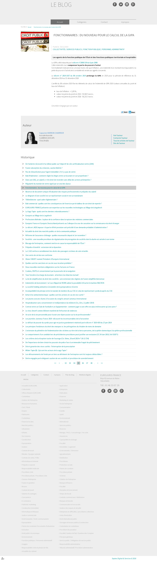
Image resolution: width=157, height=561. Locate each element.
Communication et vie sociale (70, 504)
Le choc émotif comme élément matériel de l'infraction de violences (51, 311)
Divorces (63, 429)
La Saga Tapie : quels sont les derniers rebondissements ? (47, 211)
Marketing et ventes (66, 400)
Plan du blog (69, 375)
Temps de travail (65, 494)
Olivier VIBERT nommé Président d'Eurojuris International (47, 259)
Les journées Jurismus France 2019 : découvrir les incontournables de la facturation (57, 319)
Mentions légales (85, 375)
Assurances (63, 436)
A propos (125, 22)
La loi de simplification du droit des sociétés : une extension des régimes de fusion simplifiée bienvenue (64, 279)
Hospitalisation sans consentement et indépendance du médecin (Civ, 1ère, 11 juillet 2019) (59, 303)
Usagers (24, 544)
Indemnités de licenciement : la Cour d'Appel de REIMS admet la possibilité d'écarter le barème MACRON (64, 283)
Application (64, 386)
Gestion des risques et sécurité (70, 508)
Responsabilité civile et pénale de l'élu (35, 548)
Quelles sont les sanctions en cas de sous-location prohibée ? (48, 263)
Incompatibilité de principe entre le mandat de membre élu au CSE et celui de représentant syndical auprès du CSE (68, 291)
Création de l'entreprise (68, 479)
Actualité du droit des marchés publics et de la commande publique (50, 231)
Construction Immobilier (30, 508)
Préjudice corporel (28, 465)
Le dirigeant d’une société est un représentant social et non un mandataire (54, 196)
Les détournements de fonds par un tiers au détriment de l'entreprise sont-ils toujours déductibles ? (63, 354)
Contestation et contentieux (69, 526)
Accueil (60, 22)
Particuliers (63, 393)
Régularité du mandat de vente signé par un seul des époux (48, 184)
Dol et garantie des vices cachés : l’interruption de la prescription (50, 346)
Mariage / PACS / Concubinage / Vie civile (74, 432)
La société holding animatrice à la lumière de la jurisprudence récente (51, 287)
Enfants (24, 432)
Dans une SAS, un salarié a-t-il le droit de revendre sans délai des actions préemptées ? (58, 180)
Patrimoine (25, 414)
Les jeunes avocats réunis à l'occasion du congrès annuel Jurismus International (55, 299)
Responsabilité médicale (30, 468)
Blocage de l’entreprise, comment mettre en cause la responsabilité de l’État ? (55, 243)
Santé (62, 414)
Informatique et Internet (30, 461)
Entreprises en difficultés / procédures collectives (77, 512)
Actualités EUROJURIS (29, 386)
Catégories (81, 22)
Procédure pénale (66, 472)
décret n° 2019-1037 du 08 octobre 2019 (70, 76)
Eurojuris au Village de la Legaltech (38, 215)
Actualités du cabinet (29, 551)
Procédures (64, 461)
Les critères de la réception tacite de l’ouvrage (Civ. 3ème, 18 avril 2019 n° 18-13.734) (57, 338)
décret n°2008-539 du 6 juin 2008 (85, 62)
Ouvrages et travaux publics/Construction (74, 522)
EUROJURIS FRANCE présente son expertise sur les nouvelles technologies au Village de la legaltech (63, 207)
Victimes (62, 476)
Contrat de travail (28, 450)
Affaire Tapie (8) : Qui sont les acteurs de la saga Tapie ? (46, 350)
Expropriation (26, 443)
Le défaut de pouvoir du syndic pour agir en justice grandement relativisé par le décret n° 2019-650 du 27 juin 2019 (68, 322)
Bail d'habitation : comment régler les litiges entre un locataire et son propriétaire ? (56, 176)
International (64, 422)
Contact (104, 22)
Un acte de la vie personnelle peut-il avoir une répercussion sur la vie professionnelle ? (58, 314)
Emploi (24, 411)
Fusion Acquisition (28, 483)
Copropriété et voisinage (68, 440)
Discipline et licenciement (69, 490)
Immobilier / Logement (67, 447)
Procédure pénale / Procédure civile (34, 476)
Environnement (65, 418)
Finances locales (27, 422)
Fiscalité (62, 443)
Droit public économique (30, 533)
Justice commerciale (29, 515)
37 (87, 363)
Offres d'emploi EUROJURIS (31, 393)
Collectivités (26, 389)
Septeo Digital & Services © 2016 (124, 558)
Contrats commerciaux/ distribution (72, 497)
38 (91, 363)
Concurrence (26, 497)
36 (83, 363)
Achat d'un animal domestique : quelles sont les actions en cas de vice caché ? (54, 295)
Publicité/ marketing (29, 504)
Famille (62, 411)
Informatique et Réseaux (30, 512)
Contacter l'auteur (120, 138)
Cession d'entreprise (29, 479)
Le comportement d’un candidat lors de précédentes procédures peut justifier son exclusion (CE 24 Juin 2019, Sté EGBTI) (71, 334)
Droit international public (68, 519)
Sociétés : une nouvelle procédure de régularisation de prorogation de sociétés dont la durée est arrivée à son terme (69, 239)
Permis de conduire (66, 468)
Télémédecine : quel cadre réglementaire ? (41, 199)
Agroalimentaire (65, 454)
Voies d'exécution (66, 515)
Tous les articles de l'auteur (123, 140)
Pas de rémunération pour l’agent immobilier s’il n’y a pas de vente (50, 172)
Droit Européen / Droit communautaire (35, 519)
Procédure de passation (68, 530)
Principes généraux (66, 537)
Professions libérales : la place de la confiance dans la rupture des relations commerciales (59, 219)
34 (74, 363)
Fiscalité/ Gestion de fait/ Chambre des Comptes (77, 533)
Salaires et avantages (29, 494)
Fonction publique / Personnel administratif (37, 540)
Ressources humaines (29, 404)
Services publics (65, 425)
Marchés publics (27, 425)
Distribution (64, 458)
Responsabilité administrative (70, 544)
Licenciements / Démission (69, 450)
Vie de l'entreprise (66, 404)
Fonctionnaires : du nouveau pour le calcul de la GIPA (47, 27)
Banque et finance (66, 483)
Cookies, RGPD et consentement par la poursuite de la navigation (50, 271)
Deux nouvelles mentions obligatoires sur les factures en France (50, 267)
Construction (26, 440)
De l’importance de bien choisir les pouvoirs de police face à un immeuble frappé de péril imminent (62, 342)
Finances (63, 396)
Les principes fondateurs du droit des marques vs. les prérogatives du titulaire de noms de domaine (63, 326)
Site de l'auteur (119, 143)
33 (70, 363)
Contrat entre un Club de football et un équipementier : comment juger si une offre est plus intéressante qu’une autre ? (71, 307)
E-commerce (26, 501)
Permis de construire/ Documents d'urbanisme (38, 526)
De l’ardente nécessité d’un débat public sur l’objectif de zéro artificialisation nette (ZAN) (59, 164)
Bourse (24, 486)
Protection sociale (66, 465)
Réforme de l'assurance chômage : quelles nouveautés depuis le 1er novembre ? (55, 235)
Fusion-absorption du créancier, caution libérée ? (44, 168)
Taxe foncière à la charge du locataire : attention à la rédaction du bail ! (52, 275)
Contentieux (26, 396)
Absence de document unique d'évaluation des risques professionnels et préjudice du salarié (60, 192)
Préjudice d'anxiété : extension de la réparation (43, 247)
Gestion (24, 447)
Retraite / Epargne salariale (31, 454)
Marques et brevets (66, 501)
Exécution (25, 530)
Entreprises (63, 389)
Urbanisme (25, 429)
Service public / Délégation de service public (75, 540)
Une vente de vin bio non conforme (38, 255)
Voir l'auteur (118, 135)
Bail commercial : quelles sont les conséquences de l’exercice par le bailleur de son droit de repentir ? (63, 203)
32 (65, 363)
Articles (25, 379)
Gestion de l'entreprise (29, 400)
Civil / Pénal (26, 407)
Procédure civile (27, 472)
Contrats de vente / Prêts (30, 458)
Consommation (65, 407)
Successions (26, 436)
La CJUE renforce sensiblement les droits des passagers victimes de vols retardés (56, 251)
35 (78, 363)
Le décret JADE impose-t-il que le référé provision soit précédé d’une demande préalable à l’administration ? (66, 227)
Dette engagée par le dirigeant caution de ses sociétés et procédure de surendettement (59, 358)
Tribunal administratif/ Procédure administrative (76, 548)
